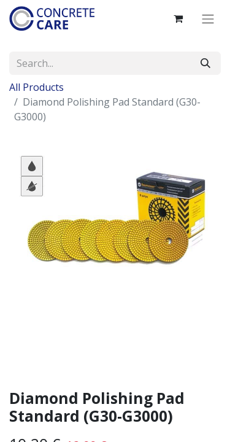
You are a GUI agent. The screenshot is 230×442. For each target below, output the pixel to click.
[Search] (205, 63)
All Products (36, 87)
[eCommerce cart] (178, 18)
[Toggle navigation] (208, 18)
